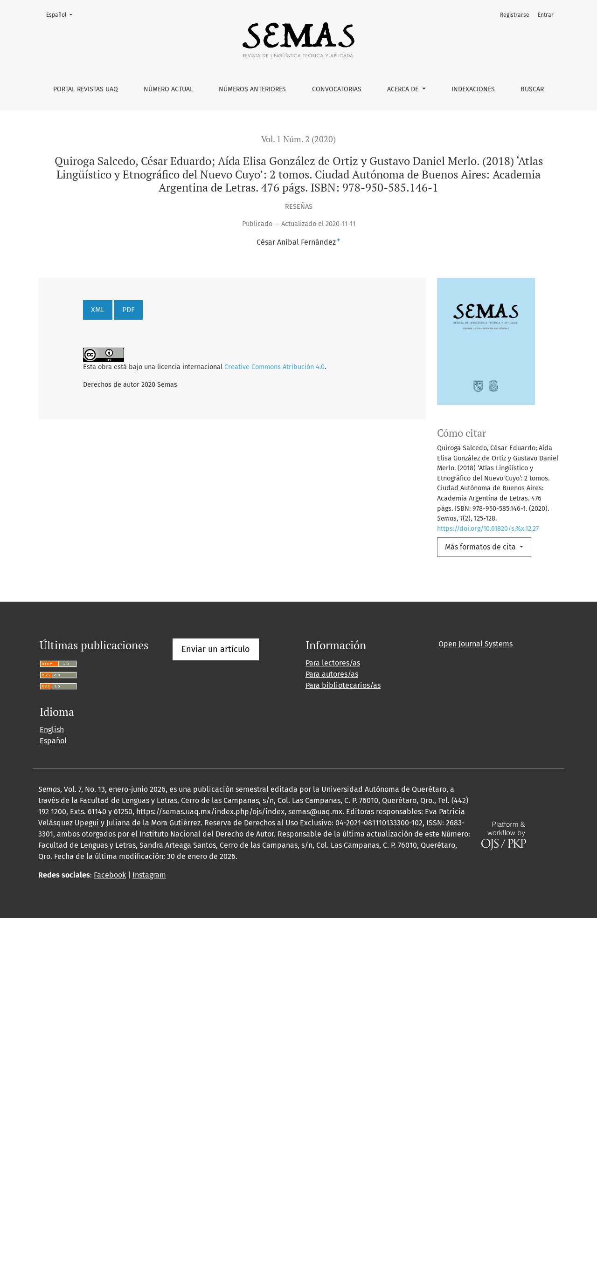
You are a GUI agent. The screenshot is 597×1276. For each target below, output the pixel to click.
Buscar (532, 89)
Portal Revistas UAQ (85, 89)
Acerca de (403, 89)
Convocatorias (336, 89)
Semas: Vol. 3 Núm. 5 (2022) (477, 730)
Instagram (149, 1232)
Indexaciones (473, 89)
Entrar (546, 15)
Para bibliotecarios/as (343, 1043)
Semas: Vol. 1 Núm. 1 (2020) (348, 689)
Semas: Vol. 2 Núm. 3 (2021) (430, 625)
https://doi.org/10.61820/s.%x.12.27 (488, 529)
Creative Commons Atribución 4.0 (274, 367)
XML (97, 309)
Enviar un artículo (215, 1007)
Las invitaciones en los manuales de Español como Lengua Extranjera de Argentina (253, 709)
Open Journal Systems (475, 1001)
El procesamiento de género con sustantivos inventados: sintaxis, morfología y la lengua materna (262, 730)
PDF (128, 309)
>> (236, 910)
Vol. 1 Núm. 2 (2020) (298, 139)
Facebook (110, 1232)
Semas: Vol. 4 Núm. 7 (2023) (308, 657)
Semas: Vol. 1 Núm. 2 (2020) (443, 709)
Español (62, 14)
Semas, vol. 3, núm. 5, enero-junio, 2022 (193, 845)
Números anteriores (252, 89)
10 (204, 910)
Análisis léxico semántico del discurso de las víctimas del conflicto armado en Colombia (314, 750)
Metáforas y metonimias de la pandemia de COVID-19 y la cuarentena (264, 625)
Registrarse (514, 15)
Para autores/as (331, 1032)
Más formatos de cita (481, 546)
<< (46, 910)
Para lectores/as (332, 1020)
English (52, 1087)
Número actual (168, 89)
